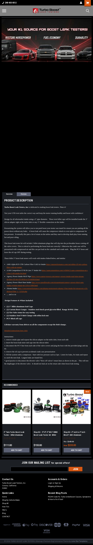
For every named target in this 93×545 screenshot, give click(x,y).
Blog (4, 513)
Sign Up (58, 483)
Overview (9, 194)
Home (4, 497)
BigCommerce (57, 541)
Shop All (5, 503)
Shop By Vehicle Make (11, 500)
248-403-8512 (9, 3)
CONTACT (6, 517)
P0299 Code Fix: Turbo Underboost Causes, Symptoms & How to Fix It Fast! (69, 498)
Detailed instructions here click (16, 330)
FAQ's (4, 510)
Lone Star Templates (79, 541)
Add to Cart (16, 450)
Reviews (24, 194)
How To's (5, 507)
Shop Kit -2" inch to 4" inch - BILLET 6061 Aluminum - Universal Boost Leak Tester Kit (76, 435)
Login (50, 483)
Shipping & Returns (55, 486)
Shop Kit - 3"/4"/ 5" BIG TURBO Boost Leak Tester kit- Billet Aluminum (46, 435)
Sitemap (39, 541)
